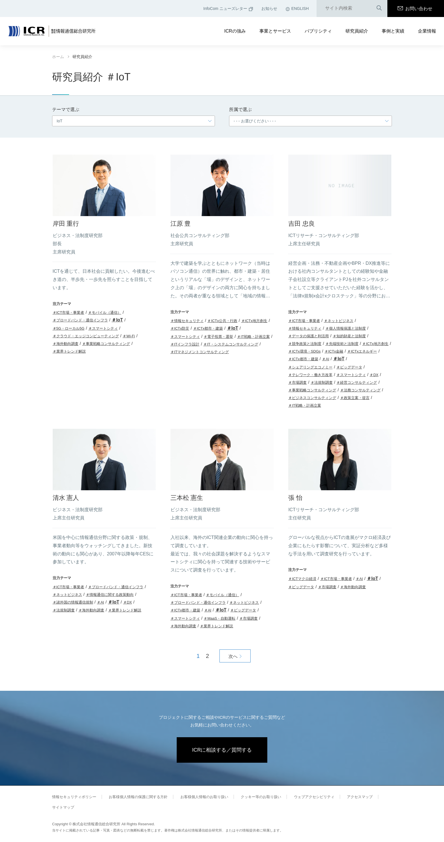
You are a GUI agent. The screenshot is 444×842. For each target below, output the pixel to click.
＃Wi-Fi (129, 336)
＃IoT (117, 319)
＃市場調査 (297, 382)
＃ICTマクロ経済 (302, 579)
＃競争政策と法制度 (304, 344)
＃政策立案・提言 (355, 398)
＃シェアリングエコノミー (310, 367)
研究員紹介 (356, 31)
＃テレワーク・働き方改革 (310, 375)
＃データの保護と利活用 (308, 336)
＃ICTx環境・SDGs (304, 351)
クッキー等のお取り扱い (261, 797)
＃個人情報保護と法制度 (345, 328)
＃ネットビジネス (338, 321)
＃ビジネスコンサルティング (312, 398)
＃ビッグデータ (349, 367)
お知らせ (269, 8)
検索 (379, 8)
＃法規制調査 (322, 382)
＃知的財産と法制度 (349, 336)
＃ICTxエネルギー (362, 351)
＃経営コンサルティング (356, 382)
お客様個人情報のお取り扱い (204, 797)
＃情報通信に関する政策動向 (110, 594)
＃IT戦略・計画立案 (253, 336)
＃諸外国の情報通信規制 (73, 602)
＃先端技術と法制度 (341, 344)
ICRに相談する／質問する (222, 750)
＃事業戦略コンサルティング (106, 344)
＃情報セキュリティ (187, 321)
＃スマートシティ (103, 328)
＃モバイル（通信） (104, 312)
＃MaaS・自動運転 (219, 618)
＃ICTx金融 (334, 351)
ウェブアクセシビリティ (314, 797)
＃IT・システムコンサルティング (230, 344)
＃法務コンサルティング (360, 390)
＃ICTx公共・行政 (222, 321)
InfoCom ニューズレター (228, 8)
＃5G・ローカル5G (69, 328)
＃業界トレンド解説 (69, 351)
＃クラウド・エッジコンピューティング (86, 336)
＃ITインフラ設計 (185, 344)
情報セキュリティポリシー (74, 797)
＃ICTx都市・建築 (208, 328)
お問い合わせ (415, 8)
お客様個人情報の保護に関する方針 (138, 797)
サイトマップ (63, 807)
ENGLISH (297, 8)
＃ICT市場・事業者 (68, 312)
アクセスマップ (360, 797)
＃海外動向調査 (65, 344)
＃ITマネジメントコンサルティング (199, 352)
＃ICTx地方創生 (254, 321)
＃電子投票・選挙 (218, 336)
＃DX (374, 375)
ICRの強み (235, 31)
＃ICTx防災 (179, 328)
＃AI (325, 359)
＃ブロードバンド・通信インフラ (80, 320)
